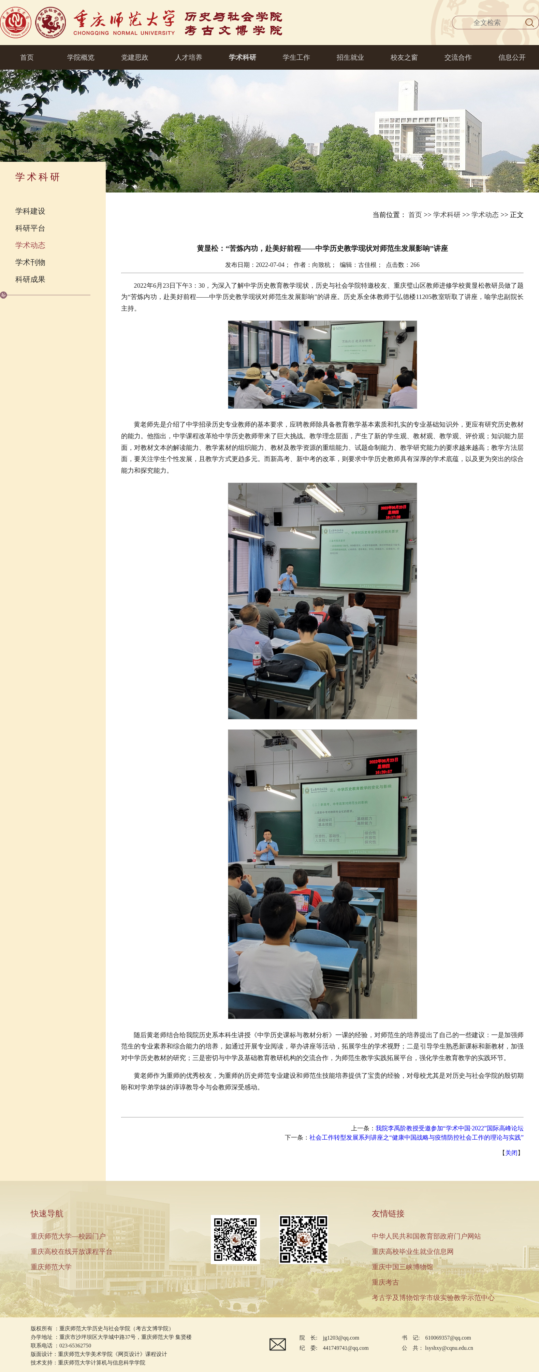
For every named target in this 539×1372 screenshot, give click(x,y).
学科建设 (30, 211)
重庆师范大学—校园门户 (68, 1236)
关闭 (511, 1152)
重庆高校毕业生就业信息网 (413, 1251)
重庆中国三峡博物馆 (402, 1267)
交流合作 (458, 57)
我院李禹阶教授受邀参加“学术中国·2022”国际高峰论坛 (450, 1128)
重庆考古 (385, 1282)
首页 (27, 57)
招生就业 (350, 57)
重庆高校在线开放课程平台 (72, 1251)
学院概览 (80, 57)
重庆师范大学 (51, 1267)
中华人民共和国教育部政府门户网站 (426, 1236)
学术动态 (30, 245)
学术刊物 (30, 262)
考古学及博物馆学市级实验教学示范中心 (433, 1297)
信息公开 (512, 57)
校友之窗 (404, 57)
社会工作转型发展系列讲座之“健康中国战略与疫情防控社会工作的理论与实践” (416, 1137)
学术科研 (242, 57)
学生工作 (296, 57)
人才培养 (188, 57)
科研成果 (30, 279)
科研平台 (30, 228)
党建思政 (134, 57)
